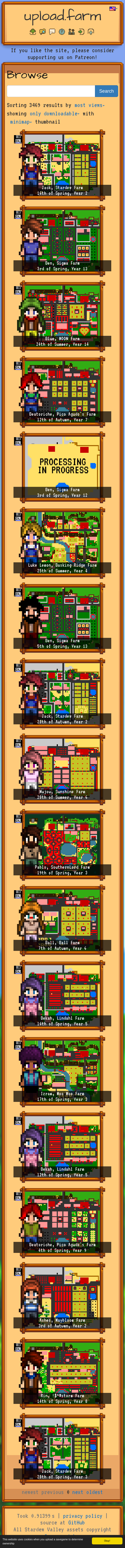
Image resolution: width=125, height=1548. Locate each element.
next (78, 1492)
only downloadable (54, 113)
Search (106, 91)
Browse (27, 75)
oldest (94, 1492)
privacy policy (82, 1515)
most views (90, 105)
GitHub (76, 1522)
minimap (21, 121)
